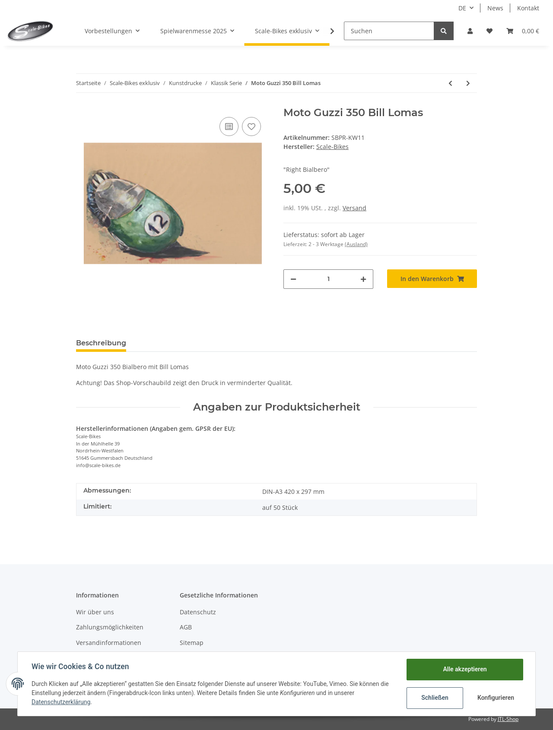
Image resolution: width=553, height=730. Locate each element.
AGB (186, 627)
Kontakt (528, 8)
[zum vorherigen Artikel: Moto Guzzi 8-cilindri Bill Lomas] (450, 83)
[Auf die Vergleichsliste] (228, 126)
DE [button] (462, 8)
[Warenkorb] (522, 31)
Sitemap (191, 642)
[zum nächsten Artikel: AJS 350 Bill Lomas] (468, 83)
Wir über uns (95, 612)
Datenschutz (198, 612)
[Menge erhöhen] (363, 279)
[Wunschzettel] (489, 31)
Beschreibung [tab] (101, 343)
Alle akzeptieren (464, 669)
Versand (354, 208)
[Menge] (328, 279)
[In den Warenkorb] (432, 278)
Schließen (434, 697)
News (495, 8)
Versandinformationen (108, 642)
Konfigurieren (495, 697)
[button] (470, 31)
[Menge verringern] (293, 279)
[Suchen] (389, 31)
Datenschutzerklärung (61, 701)
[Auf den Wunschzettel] (251, 126)
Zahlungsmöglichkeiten (109, 627)
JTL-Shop (508, 719)
